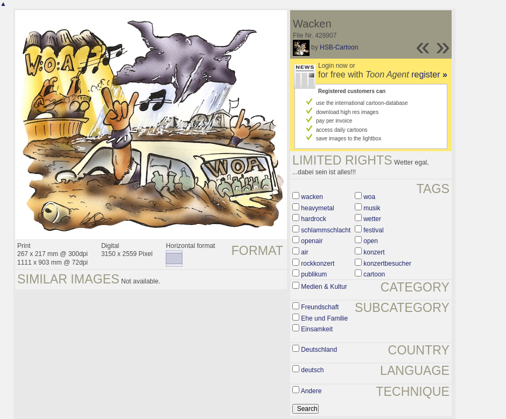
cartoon (374, 274)
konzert (373, 252)
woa (369, 197)
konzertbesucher (387, 263)
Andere (311, 391)
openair (311, 241)
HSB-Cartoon (339, 47)
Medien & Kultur (324, 286)
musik (371, 208)
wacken (312, 197)
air (304, 252)
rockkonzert (317, 263)
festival (373, 230)
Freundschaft (320, 307)
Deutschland (319, 349)
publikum (314, 274)
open (370, 241)
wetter (372, 219)
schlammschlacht (325, 230)
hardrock (313, 219)
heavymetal (317, 208)
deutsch (312, 370)
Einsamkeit (317, 329)
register (429, 74)
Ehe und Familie (324, 318)
